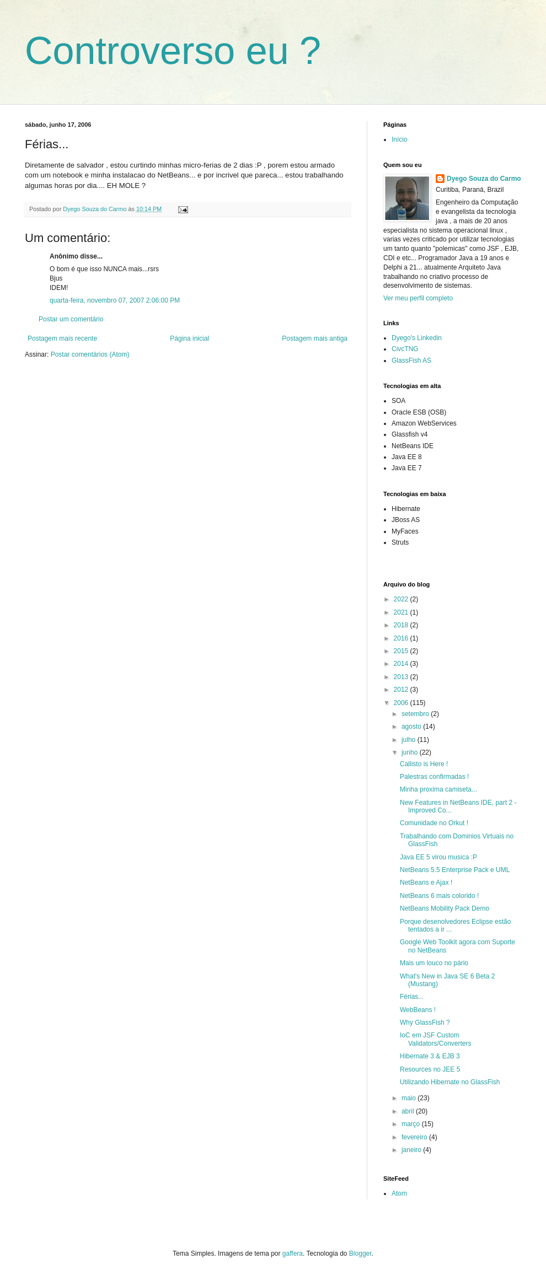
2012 (402, 689)
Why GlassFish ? (425, 1022)
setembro (416, 714)
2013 (402, 677)
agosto (412, 726)
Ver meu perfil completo (418, 298)
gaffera (292, 1253)
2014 (402, 664)
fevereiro (415, 1137)
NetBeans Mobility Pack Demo (444, 908)
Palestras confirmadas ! (434, 777)
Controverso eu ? (173, 50)
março (412, 1124)
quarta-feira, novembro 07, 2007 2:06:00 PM (115, 300)
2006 (402, 703)
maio (409, 1098)
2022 (402, 599)
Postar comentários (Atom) (90, 354)
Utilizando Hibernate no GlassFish (450, 1082)
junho (411, 752)
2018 (402, 625)
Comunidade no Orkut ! (434, 823)
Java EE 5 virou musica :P (438, 857)
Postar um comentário (71, 319)
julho (409, 740)
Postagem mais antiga (314, 338)
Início (400, 139)
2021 (402, 612)
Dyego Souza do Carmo (484, 178)
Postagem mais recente (62, 338)
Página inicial (189, 338)
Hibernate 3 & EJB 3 (430, 1056)
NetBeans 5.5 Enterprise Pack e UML (455, 870)
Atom (399, 1193)
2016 (402, 638)
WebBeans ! (418, 1010)
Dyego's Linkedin (417, 338)
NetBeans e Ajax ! (426, 882)
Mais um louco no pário (434, 963)
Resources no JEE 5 (430, 1069)
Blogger (360, 1253)
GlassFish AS (411, 360)
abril (409, 1111)
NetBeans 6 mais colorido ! (439, 896)
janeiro (412, 1150)
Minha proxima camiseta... (438, 789)
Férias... (412, 996)
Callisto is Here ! (424, 764)
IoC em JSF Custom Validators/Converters (436, 1039)
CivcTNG (405, 349)
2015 (402, 651)
